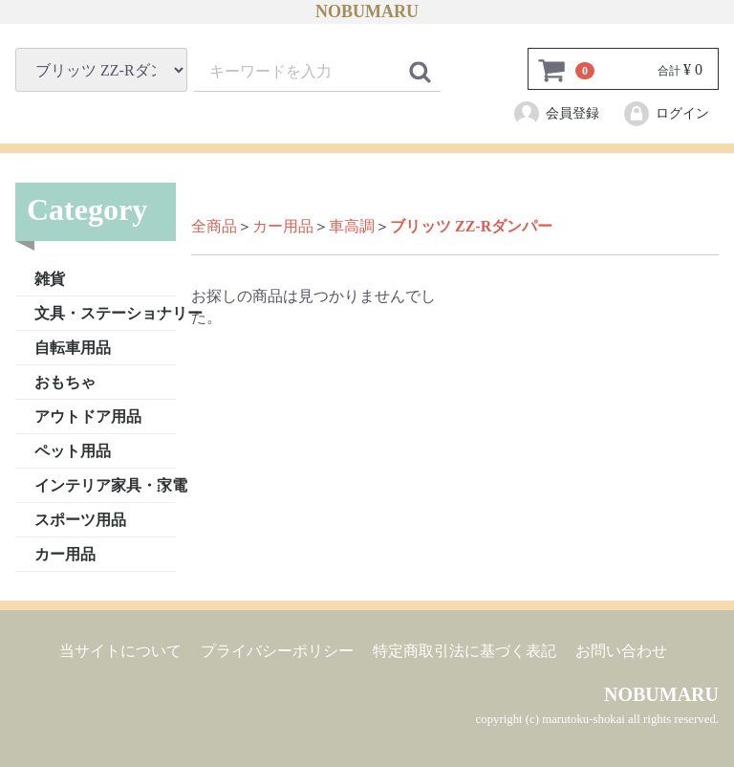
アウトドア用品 (87, 415)
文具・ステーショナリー (105, 312)
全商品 (214, 226)
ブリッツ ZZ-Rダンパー (471, 226)
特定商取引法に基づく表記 (464, 650)
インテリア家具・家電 (105, 484)
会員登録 (555, 113)
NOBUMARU (367, 11)
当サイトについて (120, 650)
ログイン (665, 113)
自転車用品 (72, 347)
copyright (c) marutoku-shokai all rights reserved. (597, 719)
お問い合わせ (621, 650)
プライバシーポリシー (277, 650)
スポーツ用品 (80, 519)
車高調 (352, 226)
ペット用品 (72, 450)
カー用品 (65, 553)
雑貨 (49, 278)
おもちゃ (65, 381)
